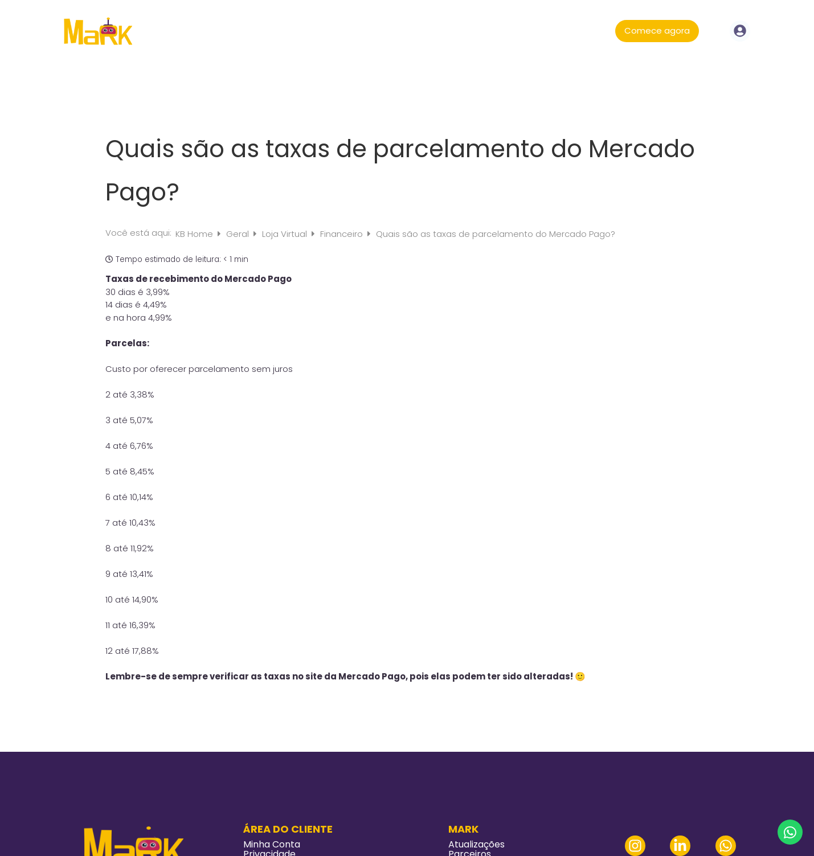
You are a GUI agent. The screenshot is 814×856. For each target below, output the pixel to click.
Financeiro (342, 234)
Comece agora (657, 30)
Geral (238, 234)
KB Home (195, 234)
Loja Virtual (285, 234)
